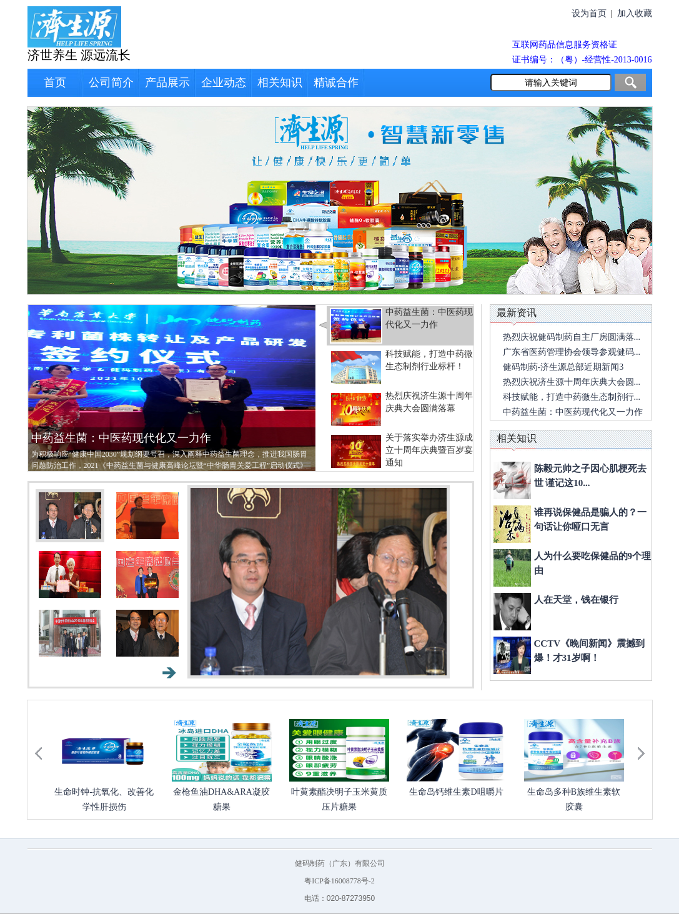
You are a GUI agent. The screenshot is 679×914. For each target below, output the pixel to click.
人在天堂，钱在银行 (576, 600)
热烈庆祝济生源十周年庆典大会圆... (572, 382)
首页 (55, 82)
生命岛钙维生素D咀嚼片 (456, 792)
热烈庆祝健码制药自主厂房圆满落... (572, 337)
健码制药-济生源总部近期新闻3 (563, 367)
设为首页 (589, 13)
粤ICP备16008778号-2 (339, 881)
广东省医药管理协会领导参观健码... (572, 352)
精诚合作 (336, 82)
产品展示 (167, 82)
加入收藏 (634, 13)
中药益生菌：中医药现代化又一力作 (121, 438)
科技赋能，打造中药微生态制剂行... (572, 397)
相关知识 (279, 82)
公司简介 (111, 82)
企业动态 (223, 82)
